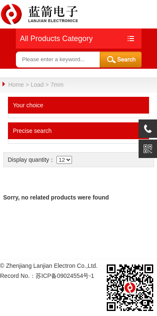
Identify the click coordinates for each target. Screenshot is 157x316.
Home (16, 84)
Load (37, 84)
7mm (57, 84)
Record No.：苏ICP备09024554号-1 (47, 275)
